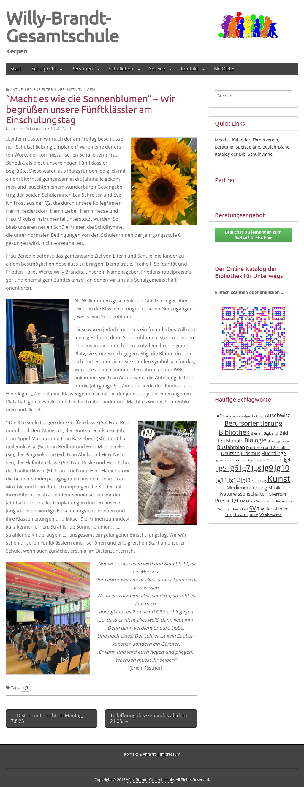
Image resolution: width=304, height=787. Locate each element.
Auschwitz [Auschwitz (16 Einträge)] (277, 415)
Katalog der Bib (230, 154)
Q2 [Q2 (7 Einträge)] (242, 501)
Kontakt (189, 68)
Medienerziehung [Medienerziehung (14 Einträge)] (247, 487)
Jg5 (25, 687)
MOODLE (224, 68)
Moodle (222, 140)
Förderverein (265, 140)
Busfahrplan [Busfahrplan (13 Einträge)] (231, 447)
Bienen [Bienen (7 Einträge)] (256, 433)
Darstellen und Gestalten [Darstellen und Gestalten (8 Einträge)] (268, 447)
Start (15, 68)
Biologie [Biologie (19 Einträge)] (255, 440)
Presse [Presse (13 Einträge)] (223, 500)
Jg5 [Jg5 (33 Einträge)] (222, 468)
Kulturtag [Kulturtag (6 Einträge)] (258, 481)
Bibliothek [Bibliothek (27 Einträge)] (234, 432)
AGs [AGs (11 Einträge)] (221, 416)
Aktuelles (20, 89)
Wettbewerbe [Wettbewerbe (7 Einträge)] (270, 514)
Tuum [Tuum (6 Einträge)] (253, 515)
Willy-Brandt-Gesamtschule (62, 26)
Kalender (241, 140)
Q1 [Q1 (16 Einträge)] (235, 500)
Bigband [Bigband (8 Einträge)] (271, 433)
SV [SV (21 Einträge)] (252, 508)
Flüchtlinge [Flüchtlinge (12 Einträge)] (274, 453)
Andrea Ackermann (28, 128)
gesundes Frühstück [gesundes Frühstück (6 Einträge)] (231, 460)
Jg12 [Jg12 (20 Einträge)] (234, 480)
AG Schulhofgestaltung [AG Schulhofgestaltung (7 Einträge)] (245, 416)
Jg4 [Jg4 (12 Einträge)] (287, 459)
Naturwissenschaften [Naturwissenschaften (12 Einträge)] (243, 494)
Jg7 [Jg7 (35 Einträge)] (245, 468)
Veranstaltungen (76, 89)
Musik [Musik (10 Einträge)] (274, 488)
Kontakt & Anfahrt (140, 754)
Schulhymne (260, 154)
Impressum (170, 754)
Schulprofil (43, 68)
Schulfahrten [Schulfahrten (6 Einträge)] (228, 509)
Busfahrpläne (275, 147)
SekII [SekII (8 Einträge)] (243, 509)
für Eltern (44, 89)
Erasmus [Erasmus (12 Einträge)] (250, 453)
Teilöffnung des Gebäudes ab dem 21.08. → (148, 718)
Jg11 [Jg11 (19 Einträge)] (221, 480)
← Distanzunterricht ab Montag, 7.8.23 (47, 718)
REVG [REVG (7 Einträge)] (250, 501)
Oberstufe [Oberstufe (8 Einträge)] (277, 494)
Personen (82, 68)
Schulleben (121, 68)
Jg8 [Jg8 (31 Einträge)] (256, 468)
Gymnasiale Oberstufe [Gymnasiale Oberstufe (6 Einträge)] (265, 460)
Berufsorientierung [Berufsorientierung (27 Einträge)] (253, 423)
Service (157, 68)
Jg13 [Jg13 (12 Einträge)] (245, 480)
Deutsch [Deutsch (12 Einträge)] (230, 453)
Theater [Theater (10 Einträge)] (240, 514)
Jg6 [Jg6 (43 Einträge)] (233, 467)
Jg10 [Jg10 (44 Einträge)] (281, 467)
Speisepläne (248, 147)
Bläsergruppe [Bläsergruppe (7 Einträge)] (278, 441)
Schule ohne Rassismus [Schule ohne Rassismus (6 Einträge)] (274, 501)
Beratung (224, 147)
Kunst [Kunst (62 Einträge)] (278, 479)
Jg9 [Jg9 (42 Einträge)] (267, 467)
